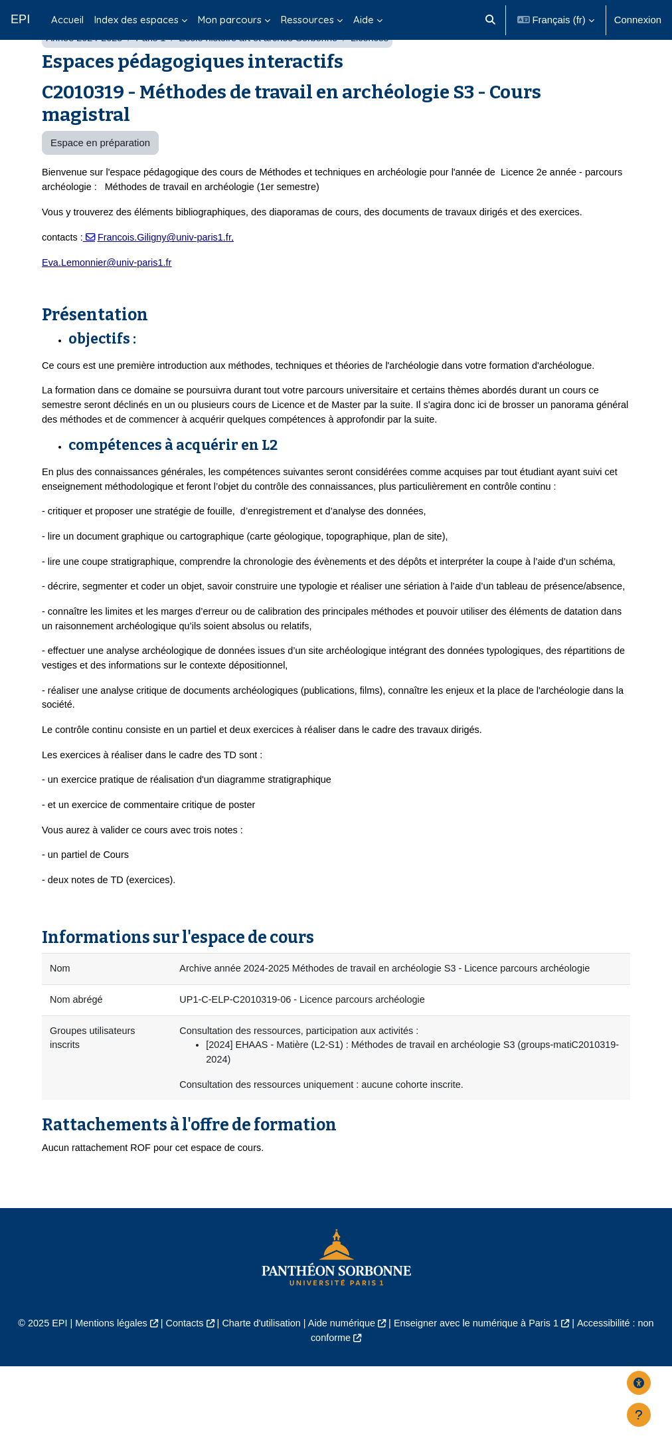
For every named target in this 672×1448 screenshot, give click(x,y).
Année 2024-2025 (85, 71)
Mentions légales (105, 1404)
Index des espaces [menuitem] (136, 19)
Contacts (180, 1404)
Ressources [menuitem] (307, 19)
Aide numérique (342, 1404)
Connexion (637, 20)
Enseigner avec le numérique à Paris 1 (480, 1404)
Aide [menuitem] (363, 19)
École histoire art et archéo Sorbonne (264, 71)
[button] (490, 20)
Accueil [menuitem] (67, 19)
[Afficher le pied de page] (639, 1415)
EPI (20, 19)
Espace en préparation (100, 176)
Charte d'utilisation (258, 1404)
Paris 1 (153, 71)
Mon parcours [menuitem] (230, 19)
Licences (378, 71)
